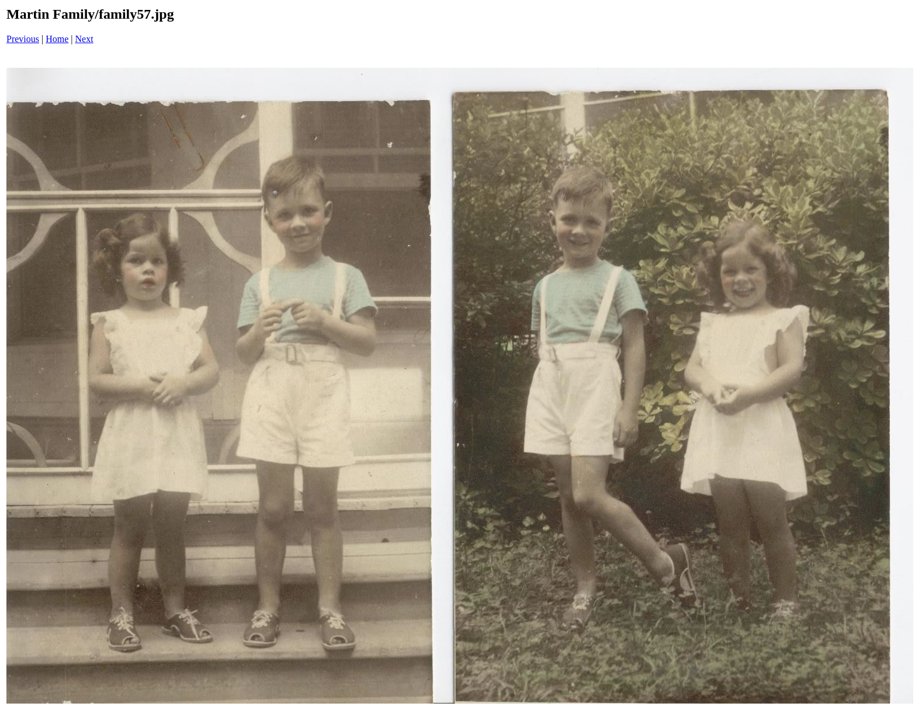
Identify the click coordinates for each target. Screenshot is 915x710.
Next (84, 39)
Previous (22, 39)
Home (57, 39)
